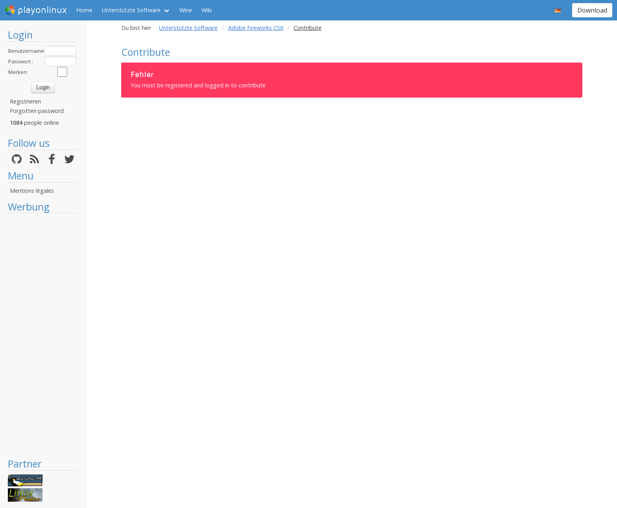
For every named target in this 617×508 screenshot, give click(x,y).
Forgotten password (37, 111)
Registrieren (25, 101)
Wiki (206, 10)
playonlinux (36, 10)
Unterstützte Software (131, 10)
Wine (185, 10)
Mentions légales (32, 190)
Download (592, 10)
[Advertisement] (43, 335)
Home (84, 10)
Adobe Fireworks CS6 (255, 27)
